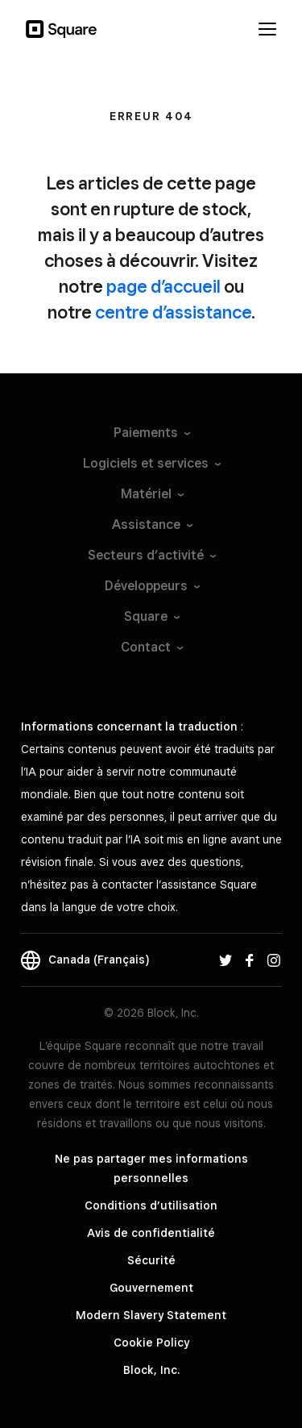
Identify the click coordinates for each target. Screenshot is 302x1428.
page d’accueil (163, 286)
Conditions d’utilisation (151, 1205)
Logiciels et (151, 463)
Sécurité (151, 1260)
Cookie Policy (151, 1342)
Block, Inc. (151, 1369)
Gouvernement (151, 1287)
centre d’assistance (173, 312)
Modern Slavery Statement (151, 1315)
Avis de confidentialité (151, 1232)
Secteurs (151, 555)
